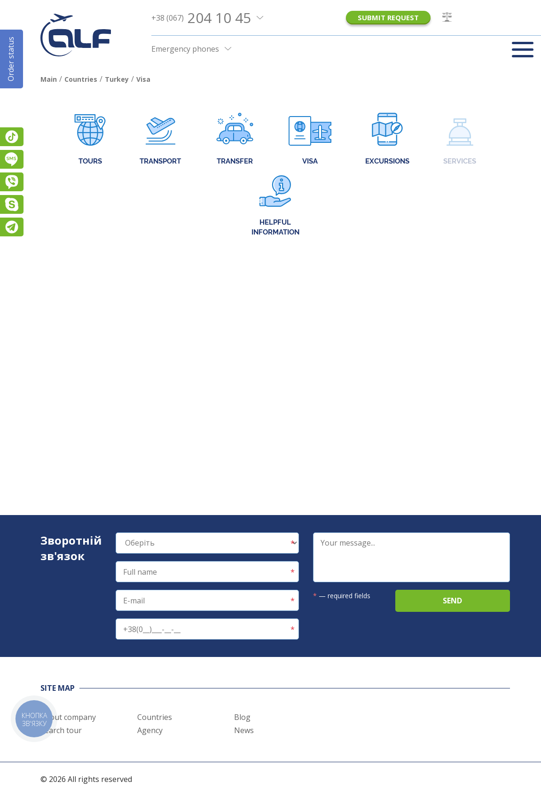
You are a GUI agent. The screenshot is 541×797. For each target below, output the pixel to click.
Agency (150, 730)
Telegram (12, 227)
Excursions (387, 139)
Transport (160, 139)
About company (68, 717)
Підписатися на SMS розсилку (12, 159)
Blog (242, 717)
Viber (12, 181)
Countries (154, 717)
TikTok (12, 136)
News (244, 730)
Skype (12, 204)
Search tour (61, 730)
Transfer (235, 139)
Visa (310, 139)
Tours (90, 139)
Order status (11, 59)
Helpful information (275, 205)
